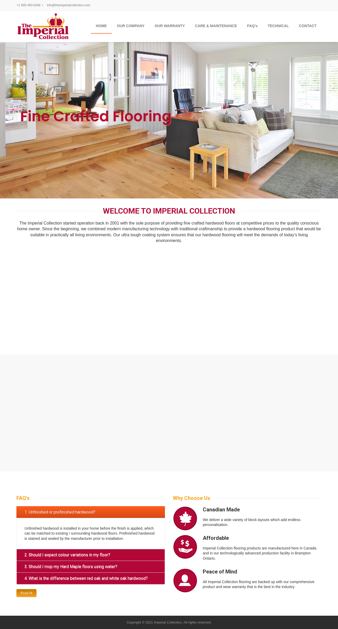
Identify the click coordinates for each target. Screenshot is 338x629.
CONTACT (307, 26)
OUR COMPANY (131, 26)
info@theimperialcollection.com (68, 5)
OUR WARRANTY (170, 26)
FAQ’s (252, 26)
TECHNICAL (278, 26)
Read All (26, 593)
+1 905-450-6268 (29, 5)
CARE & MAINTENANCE (216, 26)
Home (101, 26)
